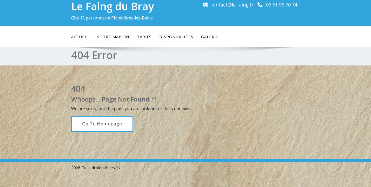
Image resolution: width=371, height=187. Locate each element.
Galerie (210, 36)
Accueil (80, 36)
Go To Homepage (102, 124)
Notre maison (112, 36)
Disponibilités (176, 36)
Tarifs (144, 36)
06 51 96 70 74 (281, 5)
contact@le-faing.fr (232, 5)
